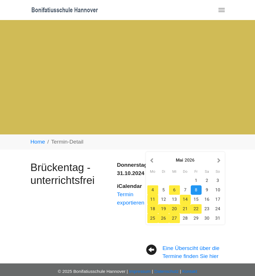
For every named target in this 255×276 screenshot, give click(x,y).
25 (152, 218)
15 (196, 199)
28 (185, 218)
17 (217, 199)
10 (217, 189)
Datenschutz (166, 271)
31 (217, 218)
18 (152, 208)
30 (206, 218)
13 (174, 199)
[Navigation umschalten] (221, 10)
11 (152, 199)
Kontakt (189, 271)
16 (206, 199)
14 (185, 199)
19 (163, 208)
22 (196, 208)
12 (163, 199)
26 (163, 218)
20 (174, 208)
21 (185, 208)
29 (196, 218)
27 (174, 218)
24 (217, 208)
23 (206, 208)
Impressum (140, 271)
